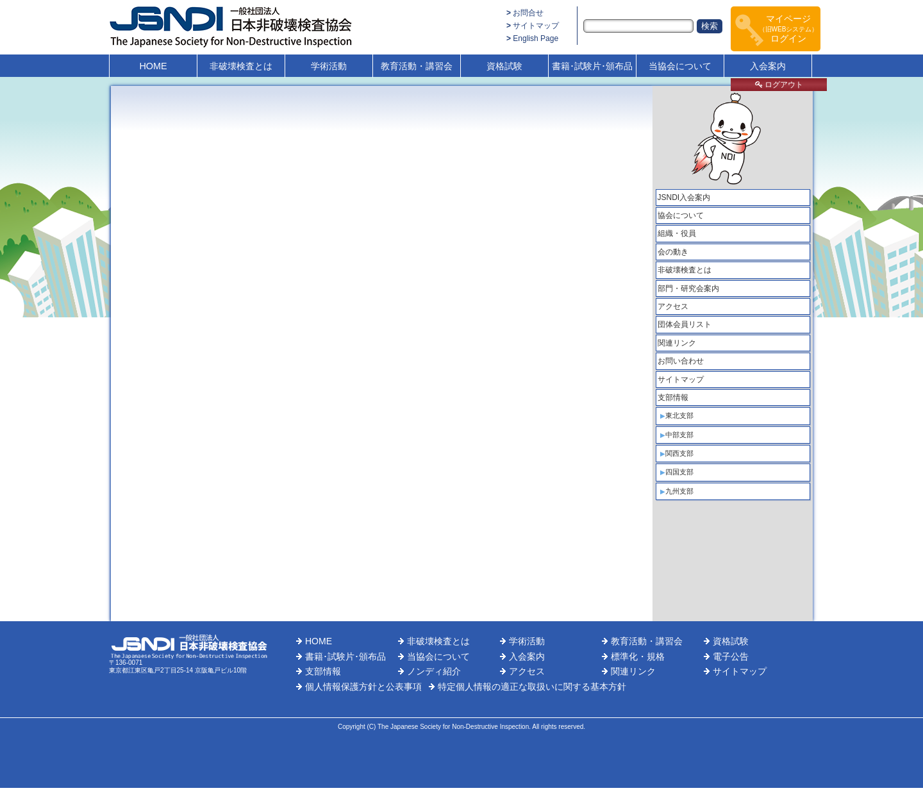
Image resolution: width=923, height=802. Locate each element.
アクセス (673, 306)
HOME (153, 66)
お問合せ (528, 12)
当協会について (680, 66)
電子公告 (731, 656)
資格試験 (504, 66)
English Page (535, 38)
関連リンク (677, 342)
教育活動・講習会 (417, 66)
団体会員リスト (684, 324)
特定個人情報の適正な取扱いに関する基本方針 (532, 686)
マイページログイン (789, 28)
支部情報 (673, 397)
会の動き (673, 251)
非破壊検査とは (241, 66)
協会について (681, 215)
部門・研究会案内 (688, 288)
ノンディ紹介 (434, 671)
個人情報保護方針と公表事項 (363, 686)
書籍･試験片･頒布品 (592, 66)
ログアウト (779, 84)
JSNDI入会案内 (684, 197)
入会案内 (768, 66)
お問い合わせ (681, 360)
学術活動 (329, 66)
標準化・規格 (638, 656)
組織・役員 (677, 233)
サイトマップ (536, 25)
